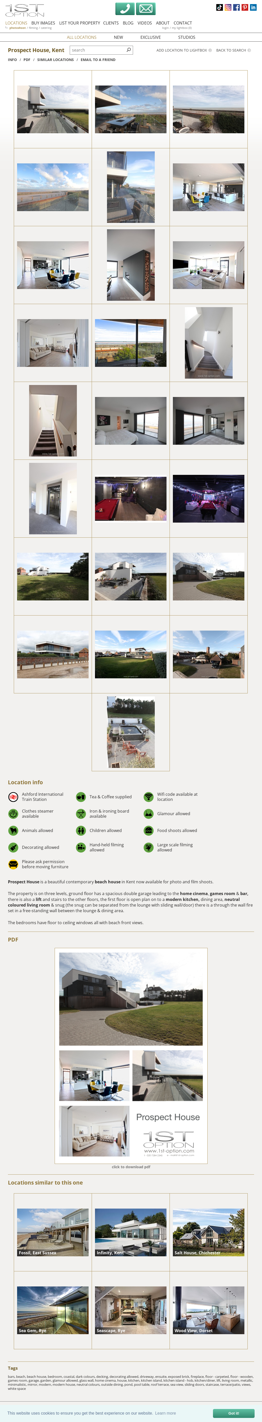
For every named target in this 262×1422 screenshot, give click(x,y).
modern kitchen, (183, 899)
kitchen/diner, (206, 1380)
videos (145, 23)
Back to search (233, 50)
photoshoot (17, 28)
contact (183, 23)
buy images (43, 23)
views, (246, 1384)
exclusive (150, 37)
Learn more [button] (165, 1413)
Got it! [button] (234, 1413)
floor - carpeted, (217, 1376)
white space (17, 1388)
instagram (228, 7)
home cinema (194, 893)
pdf (26, 59)
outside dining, (112, 1384)
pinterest (245, 7)
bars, (12, 1376)
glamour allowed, (66, 1380)
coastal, (70, 1376)
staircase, (213, 1384)
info (12, 59)
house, (122, 1380)
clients (111, 23)
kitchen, (134, 1380)
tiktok (219, 7)
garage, (34, 1380)
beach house (108, 882)
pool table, (142, 1384)
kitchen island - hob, (179, 1380)
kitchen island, (152, 1380)
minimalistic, (18, 1384)
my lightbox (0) (182, 28)
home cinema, (106, 1380)
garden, (46, 1380)
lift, (219, 1380)
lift (39, 899)
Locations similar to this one (45, 1182)
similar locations (55, 59)
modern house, (65, 1384)
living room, (231, 1380)
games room (222, 893)
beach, (21, 1376)
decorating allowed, (125, 1376)
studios (186, 37)
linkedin (253, 7)
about (163, 23)
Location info (25, 782)
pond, (129, 1384)
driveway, (147, 1376)
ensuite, (161, 1376)
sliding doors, (195, 1384)
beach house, (37, 1376)
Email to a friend (98, 59)
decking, (103, 1376)
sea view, (177, 1384)
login (165, 28)
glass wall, (87, 1380)
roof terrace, (160, 1384)
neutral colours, (89, 1384)
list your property (79, 23)
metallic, (247, 1380)
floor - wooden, (242, 1376)
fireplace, (198, 1376)
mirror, (33, 1384)
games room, (18, 1380)
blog (128, 23)
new (118, 37)
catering (46, 28)
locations (16, 23)
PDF (13, 939)
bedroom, (56, 1376)
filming (33, 28)
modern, (46, 1384)
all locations (82, 37)
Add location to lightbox (184, 50)
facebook (236, 7)
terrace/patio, (231, 1384)
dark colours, (86, 1376)
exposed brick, (179, 1376)
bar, (244, 893)
